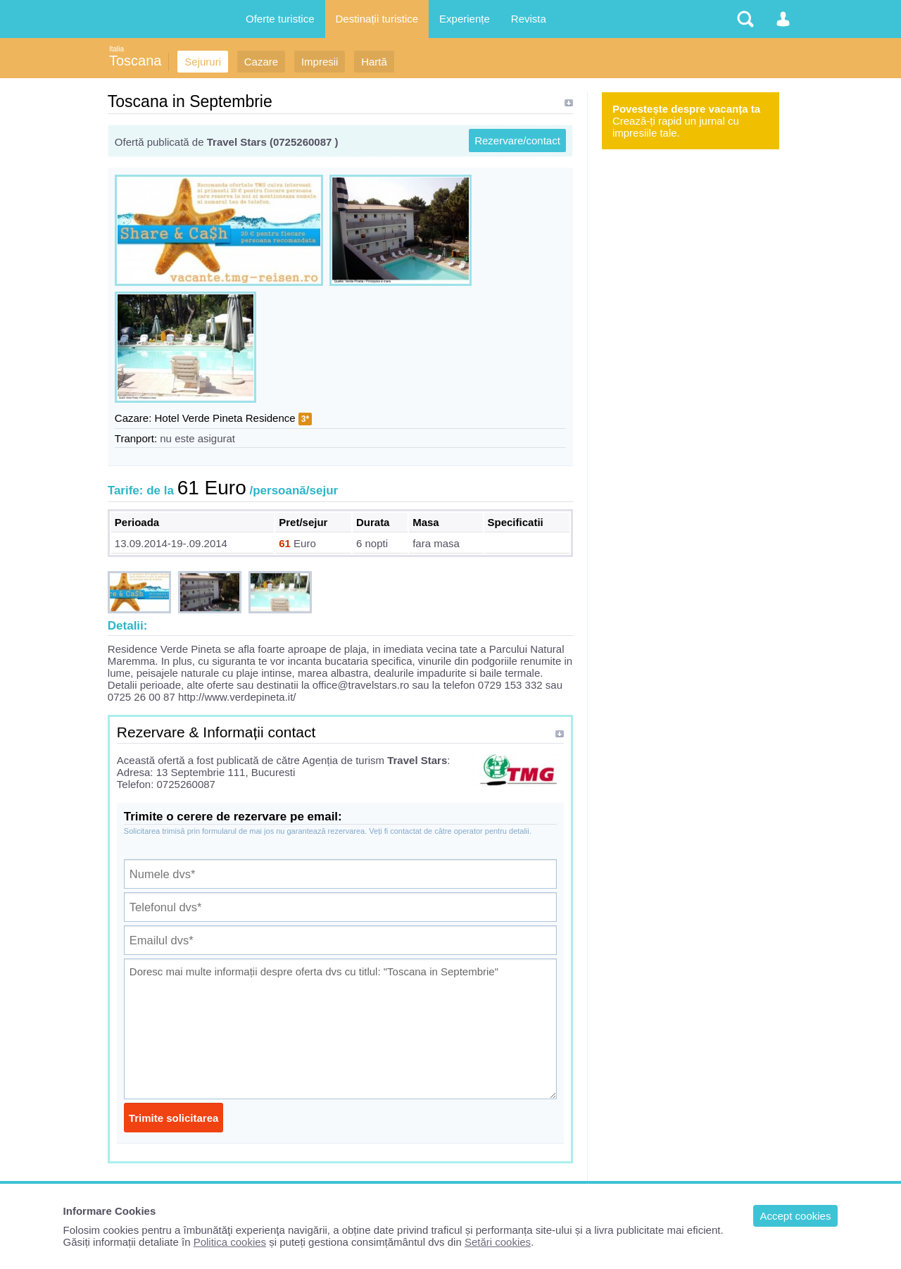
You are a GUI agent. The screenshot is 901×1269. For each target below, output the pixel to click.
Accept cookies (795, 1216)
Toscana (135, 60)
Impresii (320, 62)
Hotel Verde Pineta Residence (225, 418)
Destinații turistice (377, 19)
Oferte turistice (280, 19)
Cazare (261, 62)
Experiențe (464, 19)
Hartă (374, 62)
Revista (528, 19)
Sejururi (202, 62)
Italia (116, 49)
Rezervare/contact (517, 140)
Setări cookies (498, 1242)
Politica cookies (230, 1242)
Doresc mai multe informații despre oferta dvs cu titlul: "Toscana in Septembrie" (340, 1028)
